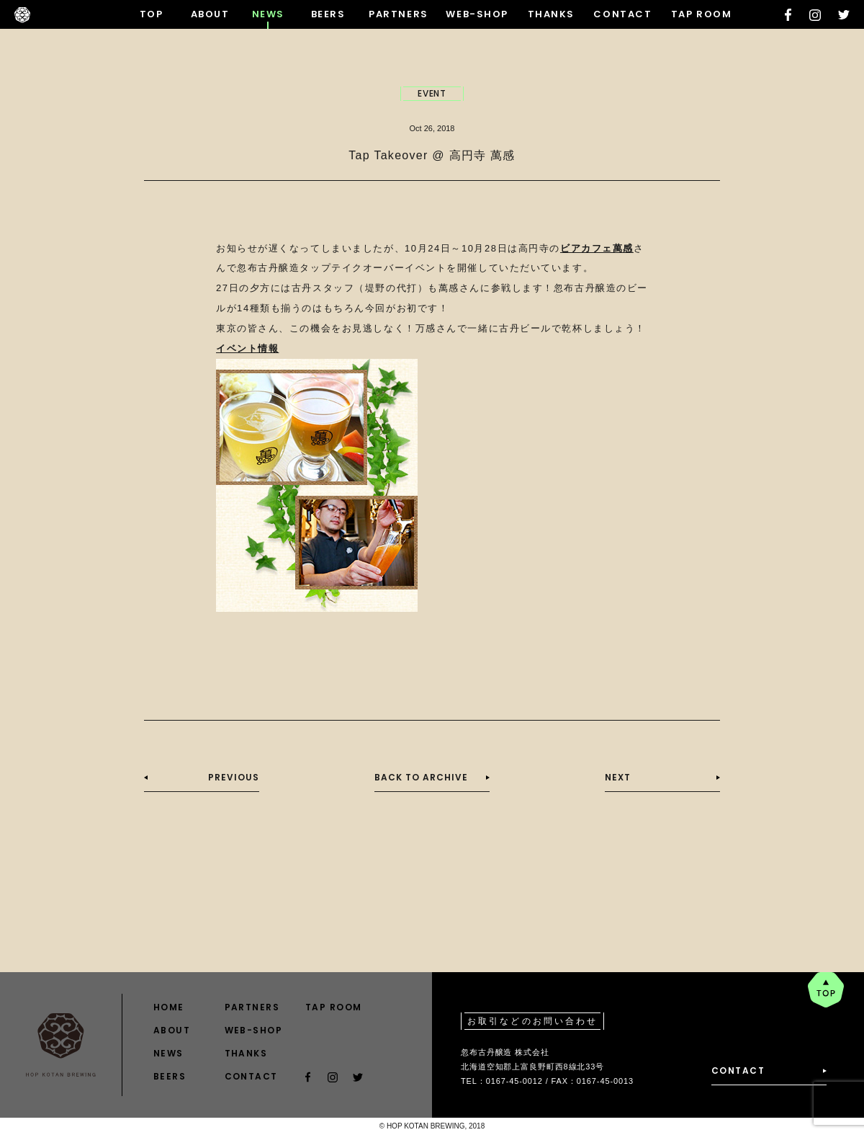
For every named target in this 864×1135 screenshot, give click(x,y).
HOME (168, 1007)
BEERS (328, 14)
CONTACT (622, 14)
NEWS (268, 14)
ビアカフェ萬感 (597, 248)
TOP (151, 14)
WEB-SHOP (477, 14)
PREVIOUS (233, 777)
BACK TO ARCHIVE (421, 777)
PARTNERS (398, 14)
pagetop (826, 989)
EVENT (432, 93)
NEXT (618, 777)
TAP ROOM (701, 14)
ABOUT (210, 14)
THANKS (551, 14)
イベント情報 (247, 348)
